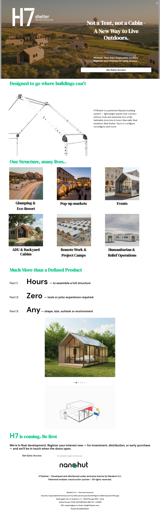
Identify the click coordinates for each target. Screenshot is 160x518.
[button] (157, 3)
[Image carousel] (80, 350)
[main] (116, 29)
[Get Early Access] (116, 70)
